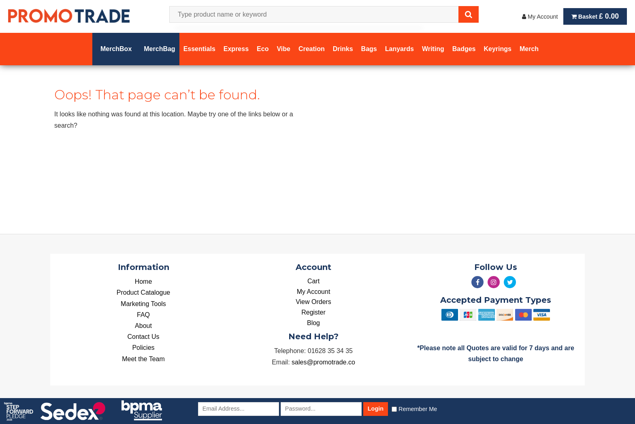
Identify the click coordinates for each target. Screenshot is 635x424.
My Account (540, 16)
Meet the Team (143, 358)
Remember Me (417, 409)
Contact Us (143, 336)
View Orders (313, 301)
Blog (313, 322)
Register (313, 312)
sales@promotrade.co (323, 362)
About (143, 325)
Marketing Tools (143, 303)
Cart (313, 281)
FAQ (143, 314)
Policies (143, 347)
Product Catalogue (143, 292)
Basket (595, 16)
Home (143, 281)
